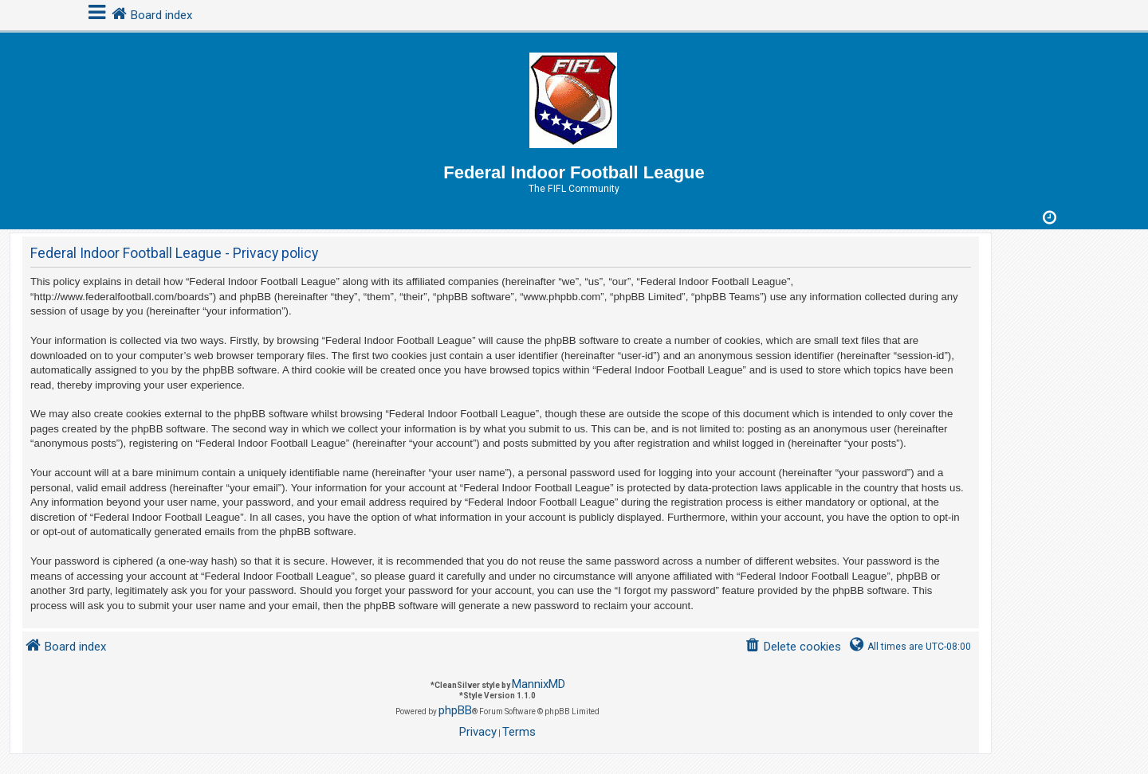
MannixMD (538, 684)
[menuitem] (793, 647)
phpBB (455, 710)
